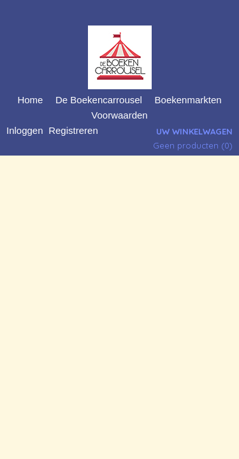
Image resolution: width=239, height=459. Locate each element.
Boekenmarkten (188, 99)
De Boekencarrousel (98, 99)
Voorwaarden (119, 115)
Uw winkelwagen (194, 131)
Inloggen (24, 130)
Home (30, 99)
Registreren (73, 130)
